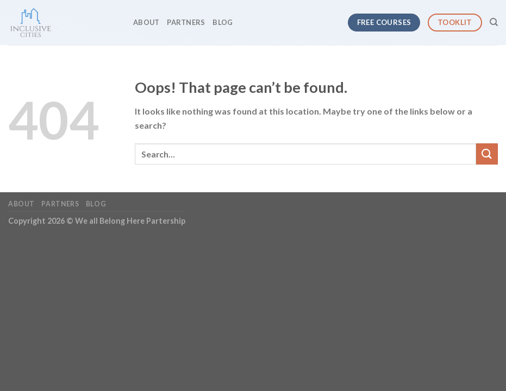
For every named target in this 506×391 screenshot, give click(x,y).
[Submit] (487, 154)
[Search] (494, 22)
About (146, 22)
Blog (223, 22)
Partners (186, 22)
